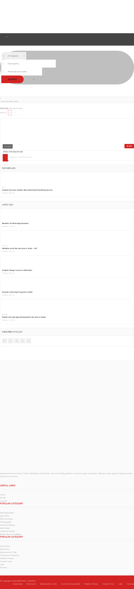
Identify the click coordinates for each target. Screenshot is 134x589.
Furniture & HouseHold (9, 555)
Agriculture (4, 516)
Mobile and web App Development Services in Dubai (24, 317)
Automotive (5, 546)
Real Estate (5, 528)
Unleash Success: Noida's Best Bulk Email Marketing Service (27, 190)
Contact (3, 501)
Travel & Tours (6, 561)
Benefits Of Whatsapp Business (15, 223)
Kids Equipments (7, 513)
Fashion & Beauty (7, 525)
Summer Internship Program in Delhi (17, 292)
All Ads (3, 498)
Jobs (2, 564)
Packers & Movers (7, 531)
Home (2, 495)
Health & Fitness (25, 157)
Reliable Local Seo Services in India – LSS (19, 248)
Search (12, 79)
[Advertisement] (65, 16)
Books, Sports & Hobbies (10, 534)
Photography (5, 522)
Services (12, 193)
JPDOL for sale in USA (13, 152)
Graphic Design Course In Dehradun (17, 270)
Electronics (4, 549)
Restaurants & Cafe (8, 552)
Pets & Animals (6, 519)
